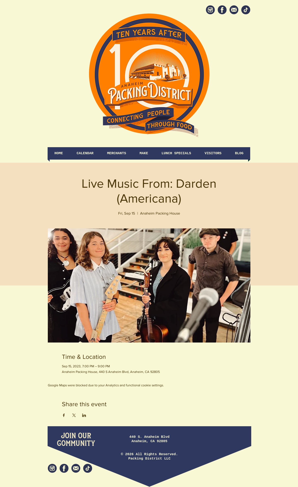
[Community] (76, 443)
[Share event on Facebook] (64, 415)
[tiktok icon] (245, 9)
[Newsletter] (234, 9)
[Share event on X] (74, 415)
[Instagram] (210, 9)
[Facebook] (222, 9)
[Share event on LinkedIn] (84, 415)
